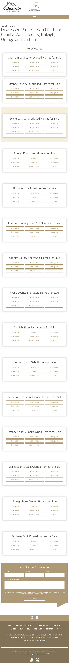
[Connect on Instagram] (32, 618)
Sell (28, 629)
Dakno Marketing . (43, 654)
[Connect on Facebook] (37, 618)
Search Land (57, 625)
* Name (6, 571)
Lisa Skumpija (41, 641)
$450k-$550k (15, 66)
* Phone (27, 571)
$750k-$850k (15, 71)
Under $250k (15, 62)
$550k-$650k (34, 66)
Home (9, 625)
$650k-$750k (54, 66)
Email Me (14, 637)
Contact (49, 629)
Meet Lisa (38, 629)
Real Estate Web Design (27, 654)
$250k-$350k (34, 62)
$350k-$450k (54, 62)
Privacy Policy (53, 651)
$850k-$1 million (34, 71)
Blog (59, 629)
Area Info (12, 629)
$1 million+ (54, 71)
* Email (47, 571)
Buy (21, 629)
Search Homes (42, 625)
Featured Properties (24, 625)
